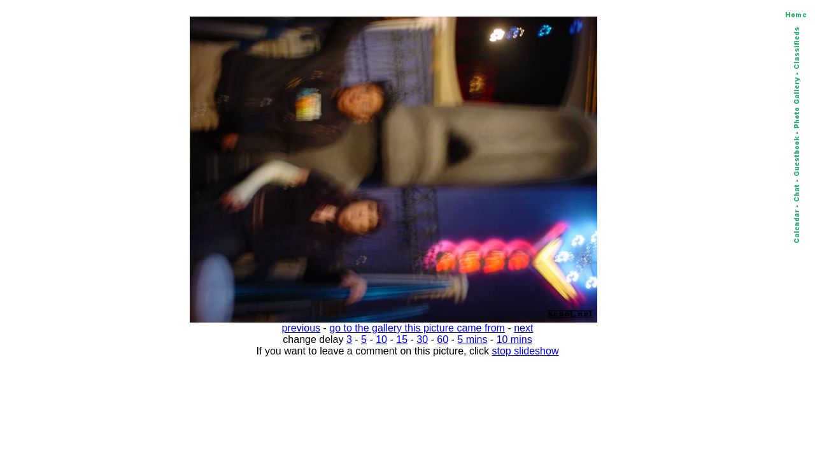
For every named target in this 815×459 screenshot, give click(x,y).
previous (301, 328)
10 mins (514, 339)
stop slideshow (525, 351)
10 (381, 339)
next (523, 328)
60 (442, 339)
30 (422, 339)
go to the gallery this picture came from (417, 328)
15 (402, 339)
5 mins (472, 339)
